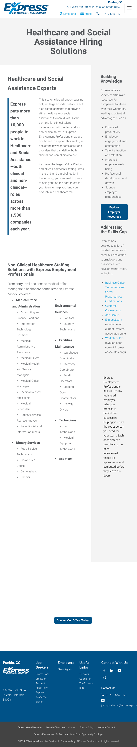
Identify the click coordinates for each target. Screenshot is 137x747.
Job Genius (112, 315)
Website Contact (106, 727)
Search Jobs (42, 674)
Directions (69, 14)
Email (88, 14)
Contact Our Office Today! (73, 621)
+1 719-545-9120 (111, 14)
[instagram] (104, 677)
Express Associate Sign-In (41, 697)
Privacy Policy (86, 727)
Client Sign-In (65, 669)
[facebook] (104, 670)
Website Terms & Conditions (60, 727)
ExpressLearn (113, 320)
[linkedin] (112, 670)
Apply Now (42, 687)
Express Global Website (30, 727)
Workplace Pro (114, 338)
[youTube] (119, 670)
